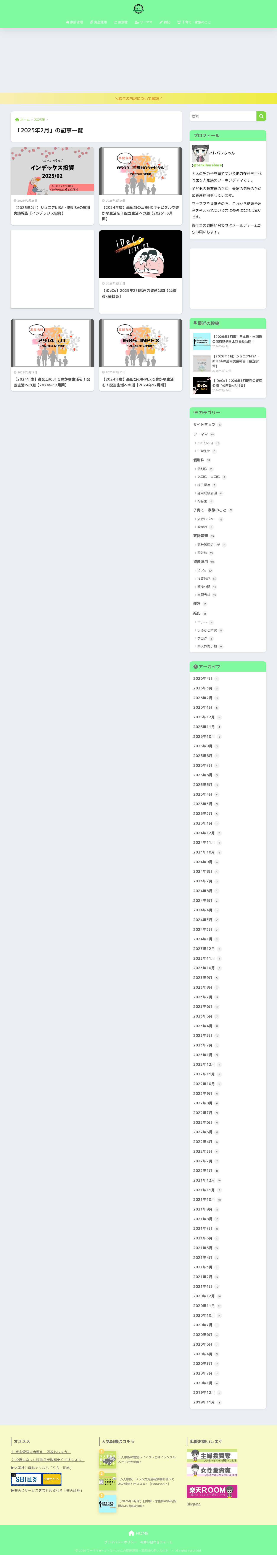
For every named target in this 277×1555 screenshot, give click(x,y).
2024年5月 (206, 901)
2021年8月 (206, 1219)
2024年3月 (206, 920)
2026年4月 (206, 678)
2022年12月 (207, 1064)
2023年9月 (206, 978)
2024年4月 (206, 910)
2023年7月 (206, 997)
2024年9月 (206, 862)
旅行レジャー (210, 519)
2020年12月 (207, 1296)
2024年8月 (206, 871)
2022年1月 (206, 1171)
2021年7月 (206, 1228)
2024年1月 (206, 939)
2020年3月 (206, 1364)
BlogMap (193, 1504)
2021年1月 (206, 1287)
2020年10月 (207, 1315)
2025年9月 (206, 746)
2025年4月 (206, 794)
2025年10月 (207, 737)
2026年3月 (206, 688)
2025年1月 (206, 823)
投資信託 (207, 579)
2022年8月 (206, 1103)
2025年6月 (206, 775)
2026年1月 (206, 707)
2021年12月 (207, 1180)
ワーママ (204, 434)
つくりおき (208, 443)
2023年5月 (206, 1016)
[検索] (261, 116)
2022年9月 (206, 1094)
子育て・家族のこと (213, 510)
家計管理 (204, 536)
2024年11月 (207, 842)
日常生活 (207, 451)
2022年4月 (206, 1142)
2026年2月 (206, 698)
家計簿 (205, 553)
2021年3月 (206, 1267)
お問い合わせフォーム (156, 1542)
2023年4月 (206, 1026)
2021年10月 (207, 1200)
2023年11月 (207, 958)
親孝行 (205, 527)
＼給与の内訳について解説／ (139, 98)
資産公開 (207, 587)
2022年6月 (206, 1122)
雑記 (200, 613)
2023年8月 (206, 987)
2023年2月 (206, 1045)
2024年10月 (207, 852)
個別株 (202, 460)
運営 (200, 604)
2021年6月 (206, 1238)
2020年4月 (206, 1354)
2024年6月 (206, 891)
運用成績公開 (210, 493)
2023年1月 (206, 1055)
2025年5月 (206, 785)
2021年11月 (207, 1190)
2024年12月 (207, 833)
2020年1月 (206, 1383)
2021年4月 (206, 1258)
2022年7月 (206, 1113)
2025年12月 (207, 717)
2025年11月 (207, 727)
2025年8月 (206, 756)
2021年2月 (206, 1277)
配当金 (205, 501)
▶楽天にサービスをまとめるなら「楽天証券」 (47, 1490)
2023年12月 (207, 949)
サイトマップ (207, 425)
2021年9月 (206, 1209)
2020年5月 (206, 1344)
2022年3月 (206, 1151)
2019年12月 (207, 1392)
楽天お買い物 (210, 646)
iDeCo (205, 571)
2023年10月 (207, 968)
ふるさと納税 (210, 630)
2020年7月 (206, 1325)
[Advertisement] (138, 60)
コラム (205, 622)
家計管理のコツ (212, 545)
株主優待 (207, 485)
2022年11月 (207, 1074)
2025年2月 (206, 814)
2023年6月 (206, 1007)
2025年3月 (206, 804)
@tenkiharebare (207, 165)
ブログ (205, 638)
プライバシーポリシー (120, 1542)
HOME (138, 1533)
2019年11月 (207, 1402)
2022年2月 (206, 1161)
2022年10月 (207, 1084)
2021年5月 (206, 1248)
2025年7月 (206, 765)
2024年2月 (206, 929)
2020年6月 (206, 1335)
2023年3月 (206, 1035)
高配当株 (207, 595)
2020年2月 (206, 1373)
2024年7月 (206, 881)
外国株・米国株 (212, 477)
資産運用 (204, 562)
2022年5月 (206, 1132)
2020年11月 (207, 1306)
